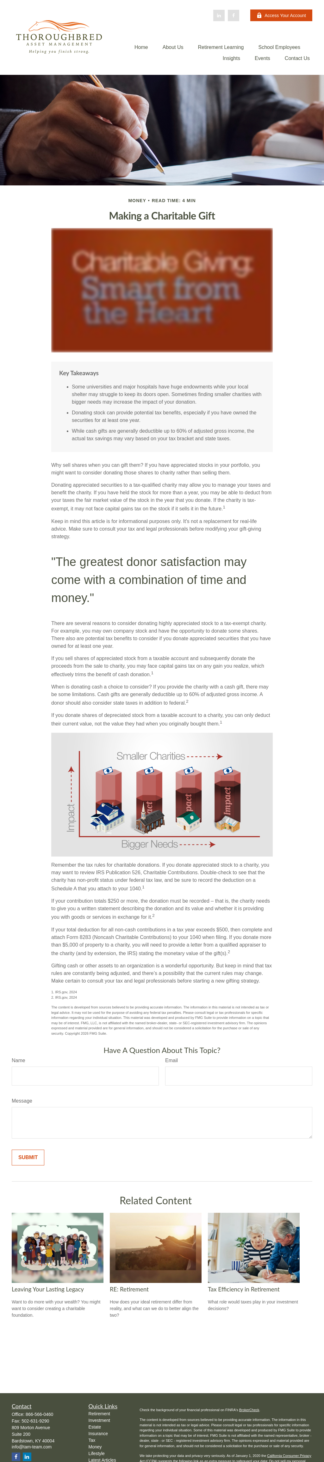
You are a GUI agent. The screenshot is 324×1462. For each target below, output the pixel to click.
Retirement (99, 1413)
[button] (141, 47)
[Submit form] (28, 1157)
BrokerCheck (249, 1410)
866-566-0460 (39, 1414)
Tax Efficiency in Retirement (244, 1289)
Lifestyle (97, 1453)
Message (22, 1101)
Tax (92, 1440)
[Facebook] (233, 15)
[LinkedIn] (219, 15)
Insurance (98, 1433)
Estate (95, 1426)
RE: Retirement (129, 1289)
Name (18, 1060)
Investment (99, 1420)
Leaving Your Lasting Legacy (48, 1289)
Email (171, 1060)
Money (95, 1446)
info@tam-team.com (32, 1446)
